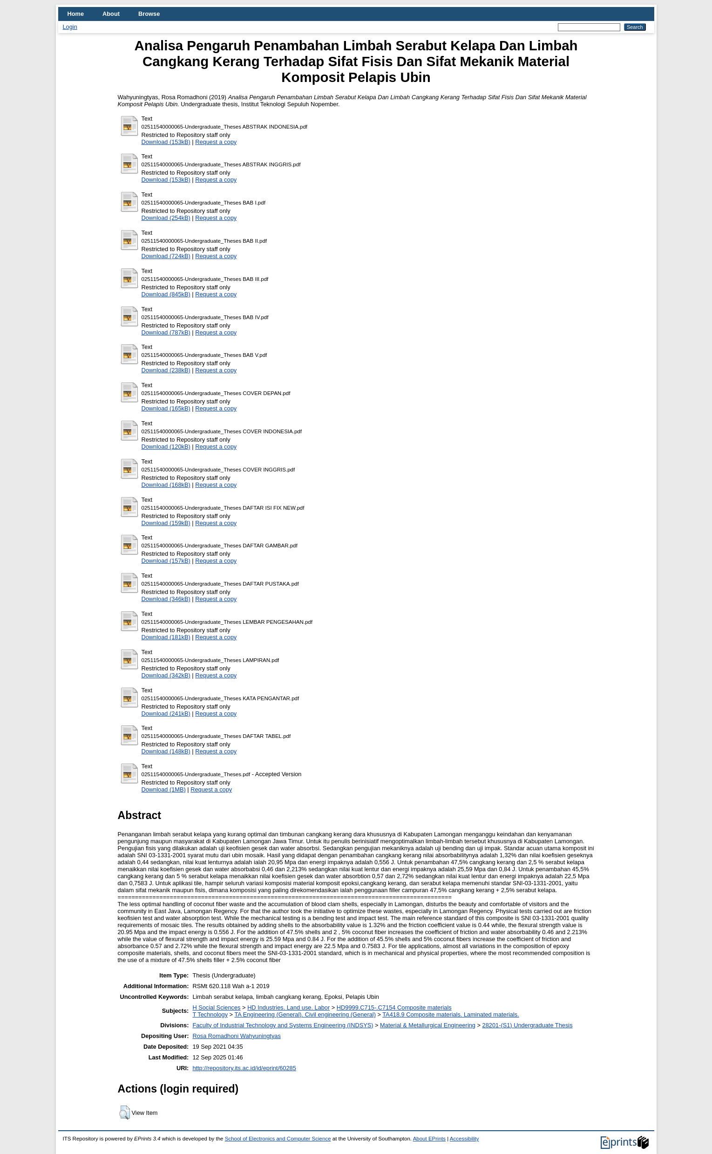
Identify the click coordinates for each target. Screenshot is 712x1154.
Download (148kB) (166, 751)
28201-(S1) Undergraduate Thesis (527, 1025)
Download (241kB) (166, 713)
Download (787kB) (166, 332)
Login (70, 26)
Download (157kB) (166, 560)
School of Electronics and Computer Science (278, 1138)
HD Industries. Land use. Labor (288, 1007)
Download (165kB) (166, 408)
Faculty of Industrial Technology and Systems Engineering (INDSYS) (282, 1025)
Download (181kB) (166, 637)
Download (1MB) (164, 789)
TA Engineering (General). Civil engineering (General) (304, 1014)
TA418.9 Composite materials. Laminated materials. (450, 1014)
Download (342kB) (166, 675)
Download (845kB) (166, 294)
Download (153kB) (166, 141)
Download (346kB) (166, 598)
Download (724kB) (166, 256)
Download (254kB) (166, 217)
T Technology (210, 1014)
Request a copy (216, 141)
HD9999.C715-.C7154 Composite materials (394, 1007)
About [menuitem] (111, 13)
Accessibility (464, 1138)
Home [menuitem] (76, 13)
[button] (124, 1113)
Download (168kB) (166, 484)
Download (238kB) (166, 370)
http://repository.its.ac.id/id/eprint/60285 (244, 1068)
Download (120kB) (166, 446)
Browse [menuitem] (149, 13)
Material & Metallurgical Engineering (427, 1025)
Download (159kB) (166, 522)
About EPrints (429, 1138)
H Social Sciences (216, 1007)
